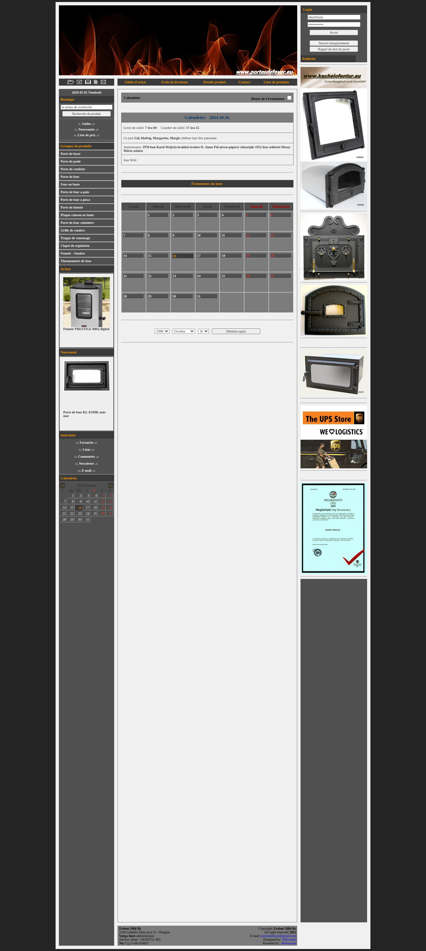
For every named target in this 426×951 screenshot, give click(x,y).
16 (80, 508)
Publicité (309, 59)
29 (72, 519)
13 (110, 501)
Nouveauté (69, 352)
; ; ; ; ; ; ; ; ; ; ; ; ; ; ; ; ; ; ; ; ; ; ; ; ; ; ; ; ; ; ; (203, 331)
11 (95, 501)
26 (103, 513)
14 (64, 507)
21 (64, 513)
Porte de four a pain (75, 192)
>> (111, 485)
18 (95, 507)
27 (110, 513)
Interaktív (68, 435)
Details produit (214, 82)
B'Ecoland (290, 939)
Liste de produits (276, 82)
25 (95, 513)
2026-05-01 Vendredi (86, 92)
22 (72, 513)
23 (79, 513)
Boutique (67, 99)
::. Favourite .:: (87, 442)
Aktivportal (289, 943)
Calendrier (69, 478)
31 (87, 519)
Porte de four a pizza (75, 200)
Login (307, 9)
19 (103, 507)
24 (87, 513)
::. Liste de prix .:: (86, 135)
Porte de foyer (71, 154)
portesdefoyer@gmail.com (279, 936)
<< (62, 485)
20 (110, 507)
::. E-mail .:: (86, 470)
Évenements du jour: (207, 184)
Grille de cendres (73, 230)
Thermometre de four (76, 261)
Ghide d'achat (135, 82)
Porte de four (70, 177)
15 (72, 507)
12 (103, 501)
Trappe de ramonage (75, 238)
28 (64, 519)
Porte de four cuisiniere (77, 223)
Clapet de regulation (75, 245)
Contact (245, 82)
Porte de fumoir (72, 207)
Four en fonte (70, 184)
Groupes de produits (76, 146)
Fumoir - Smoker (73, 253)
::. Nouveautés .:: (87, 129)
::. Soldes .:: (86, 124)
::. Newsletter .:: (86, 463)
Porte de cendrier (73, 169)
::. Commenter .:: (86, 456)
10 (87, 501)
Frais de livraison (174, 82)
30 (79, 519)
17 (87, 507)
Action (66, 269)
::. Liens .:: (87, 449)
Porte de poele (71, 161)
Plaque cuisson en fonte (77, 215)
